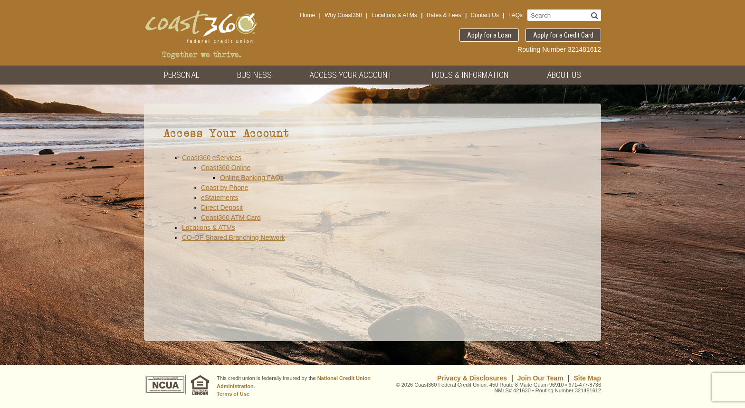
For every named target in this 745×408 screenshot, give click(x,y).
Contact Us (485, 15)
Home (307, 15)
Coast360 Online (225, 167)
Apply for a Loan (489, 35)
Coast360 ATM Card (231, 217)
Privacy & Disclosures (472, 378)
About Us (564, 75)
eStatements (220, 197)
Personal (182, 75)
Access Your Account (350, 75)
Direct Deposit (222, 207)
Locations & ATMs (394, 15)
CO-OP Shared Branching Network (233, 237)
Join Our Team (540, 378)
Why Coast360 (343, 15)
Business (254, 75)
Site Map (587, 378)
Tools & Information (469, 75)
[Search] (594, 15)
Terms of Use (233, 394)
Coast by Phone (224, 187)
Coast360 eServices (211, 157)
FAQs (515, 15)
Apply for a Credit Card (563, 35)
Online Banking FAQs (252, 177)
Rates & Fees (444, 15)
